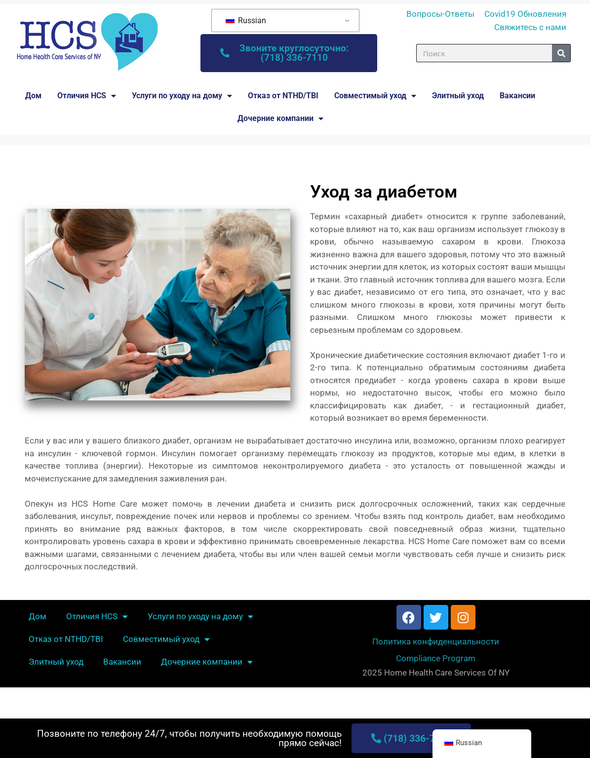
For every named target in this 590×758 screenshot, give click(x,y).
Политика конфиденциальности (435, 643)
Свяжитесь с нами (530, 27)
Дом (33, 97)
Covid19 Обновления (525, 14)
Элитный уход (458, 97)
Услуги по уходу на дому (182, 97)
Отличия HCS (86, 97)
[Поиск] (561, 54)
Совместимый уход (375, 97)
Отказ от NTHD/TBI (283, 97)
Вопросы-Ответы (440, 14)
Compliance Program (435, 660)
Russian (246, 20)
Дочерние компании (280, 120)
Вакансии (517, 97)
